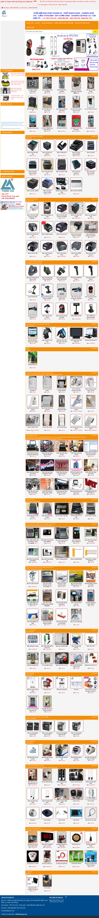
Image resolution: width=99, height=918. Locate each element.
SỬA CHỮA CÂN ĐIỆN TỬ (31, 75)
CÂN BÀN (66, 75)
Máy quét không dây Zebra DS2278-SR (62, 278)
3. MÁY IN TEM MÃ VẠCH (32, 199)
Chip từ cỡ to (76, 801)
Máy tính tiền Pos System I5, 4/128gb (33, 341)
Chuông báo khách (76, 863)
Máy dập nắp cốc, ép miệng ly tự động (47, 709)
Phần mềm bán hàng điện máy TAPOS (32, 492)
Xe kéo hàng (47, 887)
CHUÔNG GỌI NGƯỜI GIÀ (39, 829)
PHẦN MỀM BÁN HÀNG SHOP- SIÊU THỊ (34, 437)
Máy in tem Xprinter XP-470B (47, 215)
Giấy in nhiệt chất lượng (52, 374)
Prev (27, 45)
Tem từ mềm (91, 801)
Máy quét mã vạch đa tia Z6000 (61, 316)
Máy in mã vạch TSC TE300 (76, 215)
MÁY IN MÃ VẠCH (30, 200)
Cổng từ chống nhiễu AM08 (61, 801)
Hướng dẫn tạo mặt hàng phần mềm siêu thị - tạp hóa (12, 122)
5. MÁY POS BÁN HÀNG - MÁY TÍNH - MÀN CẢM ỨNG (38, 324)
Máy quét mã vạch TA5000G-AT (32, 316)
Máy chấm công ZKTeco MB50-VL (76, 540)
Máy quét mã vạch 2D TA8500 (90, 297)
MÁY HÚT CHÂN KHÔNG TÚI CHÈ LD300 (47, 584)
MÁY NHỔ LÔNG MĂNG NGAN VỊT (47, 647)
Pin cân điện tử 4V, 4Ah (91, 109)
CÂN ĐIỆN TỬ (56, 75)
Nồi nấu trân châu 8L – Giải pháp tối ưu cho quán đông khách (17, 97)
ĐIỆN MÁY (29, 873)
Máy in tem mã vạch (62, 234)
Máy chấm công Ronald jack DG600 (33, 560)
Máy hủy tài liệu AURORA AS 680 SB (33, 888)
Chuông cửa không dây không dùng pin (91, 864)
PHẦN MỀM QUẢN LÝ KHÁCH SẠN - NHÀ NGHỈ (77, 437)
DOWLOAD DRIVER (47, 23)
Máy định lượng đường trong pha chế (33, 709)
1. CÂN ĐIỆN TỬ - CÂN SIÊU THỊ (33, 73)
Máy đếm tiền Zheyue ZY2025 (32, 758)
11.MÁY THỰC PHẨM (30, 630)
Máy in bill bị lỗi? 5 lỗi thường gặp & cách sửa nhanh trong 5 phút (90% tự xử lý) (17, 83)
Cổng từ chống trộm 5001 (62, 782)
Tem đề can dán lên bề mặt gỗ (33, 408)
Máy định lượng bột (62, 689)
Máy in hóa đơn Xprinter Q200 (91, 172)
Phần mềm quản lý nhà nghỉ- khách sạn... (76, 473)
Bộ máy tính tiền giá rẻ (91, 340)
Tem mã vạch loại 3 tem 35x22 (76, 428)
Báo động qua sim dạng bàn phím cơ (32, 782)
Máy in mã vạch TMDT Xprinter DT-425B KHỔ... (32, 215)
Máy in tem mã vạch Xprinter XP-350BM (62, 215)
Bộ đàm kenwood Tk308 (90, 845)
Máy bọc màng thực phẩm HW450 (91, 603)
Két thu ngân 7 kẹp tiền (62, 515)
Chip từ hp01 (47, 820)
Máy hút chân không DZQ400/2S (62, 603)
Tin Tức (37, 23)
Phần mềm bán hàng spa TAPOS (90, 473)
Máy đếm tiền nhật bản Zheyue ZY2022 (91, 758)
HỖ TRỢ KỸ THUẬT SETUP (82, 23)
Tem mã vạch (38, 374)
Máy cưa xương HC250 (62, 646)
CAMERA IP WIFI (54, 767)
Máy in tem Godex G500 (61, 254)
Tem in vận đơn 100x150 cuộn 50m (76, 389)
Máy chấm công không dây (47, 560)
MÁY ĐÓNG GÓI (39, 569)
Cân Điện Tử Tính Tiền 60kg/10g (76, 128)
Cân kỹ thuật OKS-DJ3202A (61, 90)
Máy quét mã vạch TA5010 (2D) (61, 297)
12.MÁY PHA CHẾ (30, 673)
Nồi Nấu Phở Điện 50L (32, 665)
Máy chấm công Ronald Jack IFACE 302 (62, 540)
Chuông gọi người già (61, 863)
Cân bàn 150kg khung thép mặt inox (47, 128)
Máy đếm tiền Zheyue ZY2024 (47, 758)
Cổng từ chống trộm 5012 (47, 801)
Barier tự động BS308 (61, 559)
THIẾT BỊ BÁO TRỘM (46, 767)
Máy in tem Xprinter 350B (47, 254)
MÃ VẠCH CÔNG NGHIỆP (31, 718)
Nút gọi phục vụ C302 (32, 863)
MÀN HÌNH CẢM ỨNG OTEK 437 (76, 341)
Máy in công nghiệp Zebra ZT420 (47, 733)
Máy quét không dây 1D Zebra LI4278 (33, 278)
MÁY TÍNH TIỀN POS (30, 325)
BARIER (35, 525)
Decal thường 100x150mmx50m (61, 408)
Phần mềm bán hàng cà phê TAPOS (33, 473)
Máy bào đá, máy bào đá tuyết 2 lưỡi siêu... (90, 690)
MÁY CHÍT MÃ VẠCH (37, 263)
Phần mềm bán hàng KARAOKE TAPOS (47, 473)
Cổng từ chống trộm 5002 (91, 782)
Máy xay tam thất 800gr (76, 621)
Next (84, 45)
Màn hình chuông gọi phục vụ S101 (47, 845)
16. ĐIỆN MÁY (29, 871)
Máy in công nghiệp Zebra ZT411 (33, 733)
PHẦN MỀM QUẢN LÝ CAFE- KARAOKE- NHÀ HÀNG (51, 437)
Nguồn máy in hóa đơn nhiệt (62, 191)
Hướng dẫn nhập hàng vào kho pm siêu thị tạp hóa (12, 123)
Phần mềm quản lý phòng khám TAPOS (47, 492)
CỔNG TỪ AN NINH (38, 767)
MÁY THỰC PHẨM (30, 631)
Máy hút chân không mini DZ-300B (62, 622)
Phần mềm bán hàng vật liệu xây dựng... (61, 492)
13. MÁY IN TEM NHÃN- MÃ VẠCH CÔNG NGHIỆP (37, 717)
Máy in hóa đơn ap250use (76, 172)
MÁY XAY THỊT (91, 646)
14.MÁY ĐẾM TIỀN (30, 741)
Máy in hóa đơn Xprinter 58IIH (76, 153)
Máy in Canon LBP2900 (76, 190)
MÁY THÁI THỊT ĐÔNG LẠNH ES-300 (76, 666)
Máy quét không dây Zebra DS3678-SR (47, 278)
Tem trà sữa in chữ (47, 427)
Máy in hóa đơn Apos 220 (47, 172)
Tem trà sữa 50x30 (90, 408)
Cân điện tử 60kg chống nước (32, 90)
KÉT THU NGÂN (29, 501)
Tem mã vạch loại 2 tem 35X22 (91, 428)
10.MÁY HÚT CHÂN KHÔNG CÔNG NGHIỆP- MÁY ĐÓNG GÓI (39, 567)
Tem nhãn (60, 374)
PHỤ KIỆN (51, 75)
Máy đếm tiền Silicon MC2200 (76, 758)
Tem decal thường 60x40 (47, 389)
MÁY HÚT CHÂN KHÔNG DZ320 (62, 584)
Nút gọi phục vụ (76, 844)
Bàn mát (76, 689)
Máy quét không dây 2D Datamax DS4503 (47, 297)
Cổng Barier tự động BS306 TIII (91, 560)
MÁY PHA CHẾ (29, 675)
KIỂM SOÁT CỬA (30, 525)
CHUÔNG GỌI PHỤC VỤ (48, 829)
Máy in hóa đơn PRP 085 (32, 153)
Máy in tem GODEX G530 (76, 254)
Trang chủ (29, 23)
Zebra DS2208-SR (32, 296)
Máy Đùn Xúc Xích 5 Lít (91, 665)
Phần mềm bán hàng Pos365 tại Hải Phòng (32, 453)
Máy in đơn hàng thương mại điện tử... (90, 235)
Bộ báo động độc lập (47, 781)
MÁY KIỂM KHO (30, 263)
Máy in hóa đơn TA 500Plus (47, 153)
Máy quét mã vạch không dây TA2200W (76, 297)
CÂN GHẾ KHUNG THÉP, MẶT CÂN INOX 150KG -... (76, 90)
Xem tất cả (94, 73)
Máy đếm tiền (30, 742)
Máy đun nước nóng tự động (33, 690)
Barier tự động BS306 (76, 559)
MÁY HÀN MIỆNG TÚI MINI (32, 622)
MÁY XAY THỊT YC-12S (62, 665)
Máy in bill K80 (91, 152)
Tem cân (43, 374)
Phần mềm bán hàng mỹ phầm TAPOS (61, 473)
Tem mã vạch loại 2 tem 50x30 (76, 408)
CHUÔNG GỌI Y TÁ (30, 829)
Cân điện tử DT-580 (62, 128)
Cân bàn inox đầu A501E (90, 90)
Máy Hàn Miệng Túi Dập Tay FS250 (91, 584)
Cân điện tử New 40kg (32, 128)
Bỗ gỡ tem (32, 820)
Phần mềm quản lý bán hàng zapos (76, 492)
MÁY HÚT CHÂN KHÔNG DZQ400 (47, 622)
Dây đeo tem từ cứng (90, 820)
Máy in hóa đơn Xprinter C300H (47, 191)
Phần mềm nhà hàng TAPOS (76, 453)
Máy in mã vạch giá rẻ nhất (90, 215)
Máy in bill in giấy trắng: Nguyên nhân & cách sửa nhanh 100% (16, 90)
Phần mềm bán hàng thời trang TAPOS (90, 453)
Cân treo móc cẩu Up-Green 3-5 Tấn (76, 109)
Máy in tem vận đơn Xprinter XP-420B (76, 235)
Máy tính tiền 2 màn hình (47, 341)
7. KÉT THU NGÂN (30, 499)
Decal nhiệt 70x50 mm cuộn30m (47, 408)
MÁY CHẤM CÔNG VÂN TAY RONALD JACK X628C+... (33, 540)
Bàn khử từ (76, 820)
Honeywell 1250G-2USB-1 (90, 278)
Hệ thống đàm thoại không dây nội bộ (33, 845)
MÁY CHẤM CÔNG (49, 525)
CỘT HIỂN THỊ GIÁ (37, 501)
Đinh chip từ (62, 820)
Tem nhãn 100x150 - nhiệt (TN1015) (62, 389)
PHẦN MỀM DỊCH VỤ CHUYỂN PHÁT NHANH (35, 438)
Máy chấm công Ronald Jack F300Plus (47, 540)
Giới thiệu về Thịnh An (56, 897)
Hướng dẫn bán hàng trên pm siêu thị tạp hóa (10, 128)
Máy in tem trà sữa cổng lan (91, 254)
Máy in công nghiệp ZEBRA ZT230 (62, 733)
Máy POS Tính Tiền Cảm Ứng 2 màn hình (61, 341)
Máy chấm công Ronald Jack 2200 (91, 540)
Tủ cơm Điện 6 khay (47, 665)
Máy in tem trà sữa (33, 253)
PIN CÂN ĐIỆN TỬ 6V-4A (32, 109)
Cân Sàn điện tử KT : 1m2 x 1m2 (47, 109)
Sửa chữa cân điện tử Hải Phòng (61, 109)
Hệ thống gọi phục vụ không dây (61, 845)
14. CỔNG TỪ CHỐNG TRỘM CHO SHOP (35, 765)
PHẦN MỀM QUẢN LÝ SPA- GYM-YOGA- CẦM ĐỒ (52, 438)
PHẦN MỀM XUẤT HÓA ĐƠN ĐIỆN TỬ (91, 492)
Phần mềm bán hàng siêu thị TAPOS (47, 453)
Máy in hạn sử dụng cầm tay (76, 603)
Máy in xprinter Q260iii (32, 190)
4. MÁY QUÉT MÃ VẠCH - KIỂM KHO (34, 261)
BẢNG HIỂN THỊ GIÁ (76, 315)
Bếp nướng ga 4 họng (32, 646)
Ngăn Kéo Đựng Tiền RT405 (47, 516)
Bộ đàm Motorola (32, 364)
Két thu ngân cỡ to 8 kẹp (76, 516)
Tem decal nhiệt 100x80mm (33, 389)
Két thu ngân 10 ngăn (90, 515)
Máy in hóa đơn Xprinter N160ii (33, 172)
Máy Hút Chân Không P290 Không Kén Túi (76, 584)
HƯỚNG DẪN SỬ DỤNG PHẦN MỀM (63, 23)
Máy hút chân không (31, 569)
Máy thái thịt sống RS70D (76, 647)
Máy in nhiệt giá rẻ (62, 152)
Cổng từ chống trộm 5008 (33, 801)
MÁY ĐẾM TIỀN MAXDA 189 (62, 758)
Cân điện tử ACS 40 (91, 128)
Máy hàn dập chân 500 (32, 583)
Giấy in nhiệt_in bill (33, 427)
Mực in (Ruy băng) (30, 374)
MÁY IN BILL (29, 138)
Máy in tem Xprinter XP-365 (33, 235)
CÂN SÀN (61, 75)
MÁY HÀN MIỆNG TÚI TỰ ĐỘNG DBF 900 (32, 603)
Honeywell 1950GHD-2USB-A (76, 278)
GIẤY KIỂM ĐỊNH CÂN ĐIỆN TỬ (42, 75)
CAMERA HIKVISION (30, 767)
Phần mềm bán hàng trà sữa (61, 453)
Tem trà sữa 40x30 (61, 427)
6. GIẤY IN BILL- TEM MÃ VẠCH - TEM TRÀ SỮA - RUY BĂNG (39, 373)
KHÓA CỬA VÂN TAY (41, 525)
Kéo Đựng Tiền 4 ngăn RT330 (32, 516)
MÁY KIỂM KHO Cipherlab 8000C (91, 316)
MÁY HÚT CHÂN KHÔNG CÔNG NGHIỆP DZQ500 (47, 603)
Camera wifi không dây (76, 781)
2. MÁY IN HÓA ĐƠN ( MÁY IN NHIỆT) (34, 136)
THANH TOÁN (30, 27)
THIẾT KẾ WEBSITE (64, 437)
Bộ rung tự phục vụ (47, 863)
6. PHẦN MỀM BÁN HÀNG (31, 435)
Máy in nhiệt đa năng (47, 234)
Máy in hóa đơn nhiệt (61, 171)
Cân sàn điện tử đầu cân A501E (47, 90)
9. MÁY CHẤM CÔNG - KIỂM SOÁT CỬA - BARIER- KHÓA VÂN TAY (41, 524)
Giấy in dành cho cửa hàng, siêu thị (90, 389)
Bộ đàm (27, 348)
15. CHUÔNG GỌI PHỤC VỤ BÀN (33, 828)
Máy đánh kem (47, 689)
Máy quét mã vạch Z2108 (47, 316)
